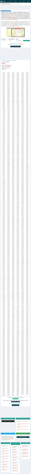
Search (26, 40)
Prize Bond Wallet (28, 1)
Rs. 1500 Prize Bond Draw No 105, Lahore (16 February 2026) (25, 457)
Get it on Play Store (15, 405)
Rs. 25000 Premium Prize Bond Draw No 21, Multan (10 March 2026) (25, 453)
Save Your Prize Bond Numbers (15, 46)
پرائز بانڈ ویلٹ (26, 23)
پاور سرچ (9, 22)
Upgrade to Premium (12, 16)
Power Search (20, 1)
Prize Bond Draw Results (10, 1)
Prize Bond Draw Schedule (16, 1)
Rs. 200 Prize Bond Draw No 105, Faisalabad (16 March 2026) (25, 446)
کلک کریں (12, 24)
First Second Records (23, 1)
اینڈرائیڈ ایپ (8, 25)
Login (8, 44)
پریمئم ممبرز (10, 23)
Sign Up (11, 44)
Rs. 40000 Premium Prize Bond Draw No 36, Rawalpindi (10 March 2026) (25, 450)
